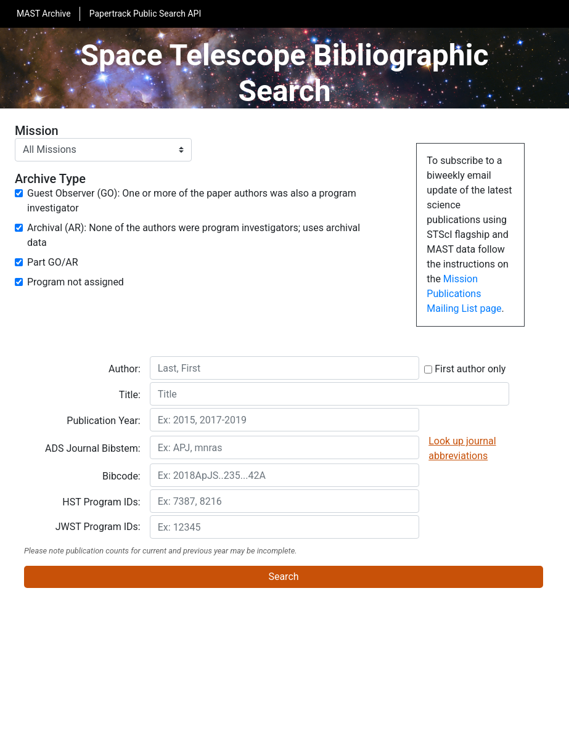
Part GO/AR (52, 262)
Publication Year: (103, 420)
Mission (37, 130)
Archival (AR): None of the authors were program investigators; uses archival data (193, 235)
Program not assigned (75, 282)
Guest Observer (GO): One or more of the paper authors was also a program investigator (191, 200)
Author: (124, 369)
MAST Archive (44, 13)
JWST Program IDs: (98, 527)
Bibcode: (121, 476)
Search (283, 576)
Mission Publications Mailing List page (464, 293)
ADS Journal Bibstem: (93, 448)
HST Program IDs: (101, 502)
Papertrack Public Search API (145, 13)
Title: (130, 395)
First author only (465, 369)
